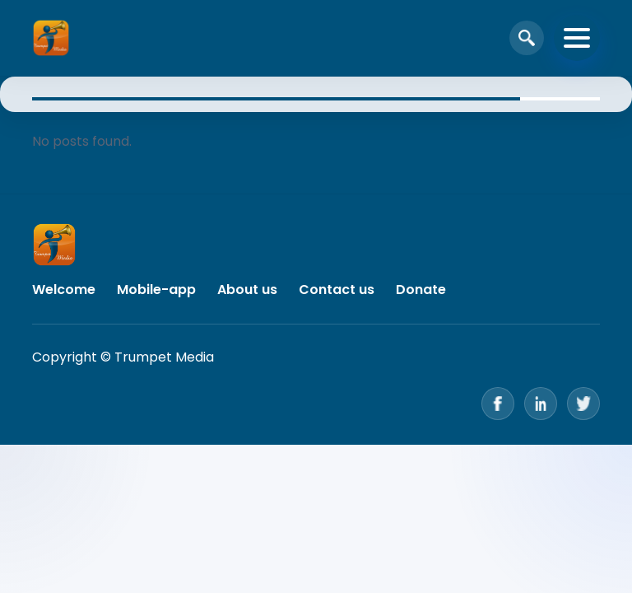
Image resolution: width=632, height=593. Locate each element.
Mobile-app (156, 289)
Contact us (336, 289)
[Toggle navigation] (577, 38)
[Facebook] (497, 403)
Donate (421, 289)
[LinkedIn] (540, 403)
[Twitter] (583, 403)
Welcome (63, 289)
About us (247, 289)
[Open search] (526, 38)
